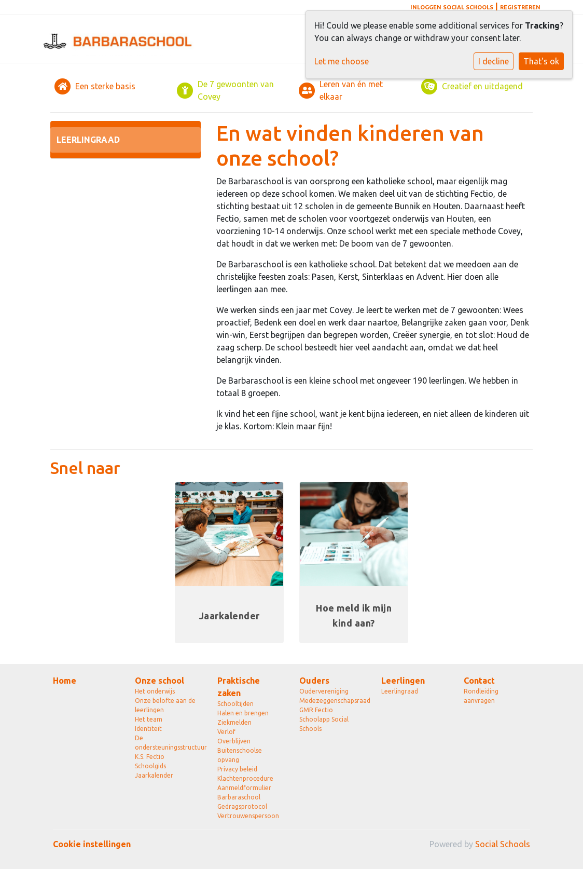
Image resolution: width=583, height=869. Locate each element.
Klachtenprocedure (245, 778)
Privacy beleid (237, 769)
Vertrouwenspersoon (248, 815)
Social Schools (502, 844)
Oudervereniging (324, 691)
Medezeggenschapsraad (332, 700)
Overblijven (234, 741)
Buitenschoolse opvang (239, 755)
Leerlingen (403, 680)
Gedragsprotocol (242, 806)
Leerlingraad (88, 139)
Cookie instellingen (92, 844)
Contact (479, 680)
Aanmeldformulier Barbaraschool (244, 792)
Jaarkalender (154, 775)
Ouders (314, 680)
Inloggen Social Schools (451, 7)
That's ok (541, 61)
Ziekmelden (234, 722)
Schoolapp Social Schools (324, 724)
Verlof (226, 731)
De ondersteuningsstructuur (168, 743)
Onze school (159, 680)
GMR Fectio (316, 710)
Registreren (520, 7)
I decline (493, 61)
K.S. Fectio (149, 756)
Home (64, 680)
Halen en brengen (243, 713)
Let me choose (341, 61)
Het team (148, 719)
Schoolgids (150, 766)
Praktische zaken (238, 687)
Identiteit (148, 728)
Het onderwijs (155, 691)
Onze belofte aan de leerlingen (165, 705)
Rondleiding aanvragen (481, 696)
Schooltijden (235, 703)
